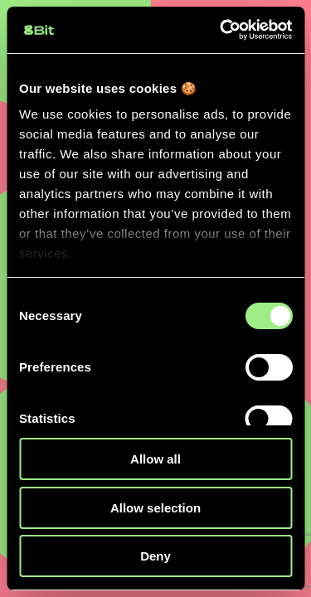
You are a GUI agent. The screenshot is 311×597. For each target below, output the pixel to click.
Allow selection (155, 508)
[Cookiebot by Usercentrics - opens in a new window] (221, 30)
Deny (155, 556)
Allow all (155, 459)
